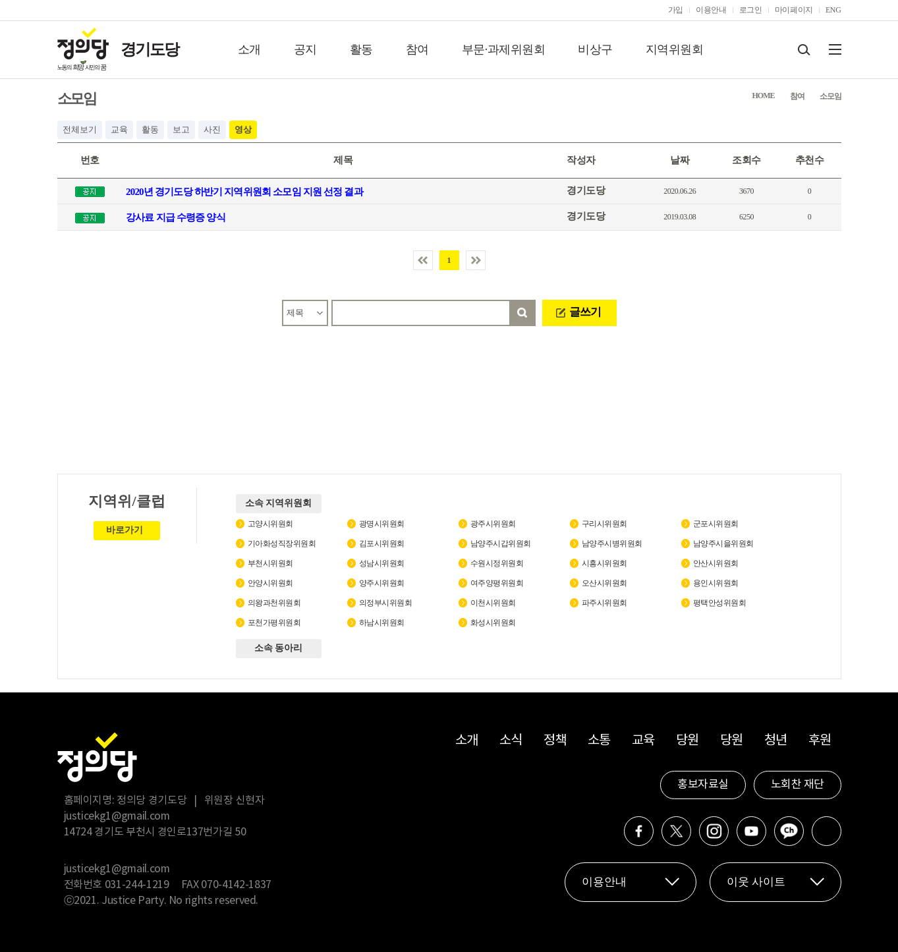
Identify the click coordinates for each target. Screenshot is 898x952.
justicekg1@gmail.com (117, 816)
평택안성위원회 (719, 602)
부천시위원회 (270, 563)
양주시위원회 (382, 583)
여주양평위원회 (497, 583)
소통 (599, 740)
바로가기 (124, 530)
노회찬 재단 (797, 784)
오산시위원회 (604, 583)
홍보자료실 (703, 784)
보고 (181, 129)
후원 (819, 740)
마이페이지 (794, 9)
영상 (243, 129)
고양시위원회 (270, 523)
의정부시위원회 (385, 602)
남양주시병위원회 (612, 543)
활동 (361, 49)
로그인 (750, 9)
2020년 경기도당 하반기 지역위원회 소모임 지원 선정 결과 (244, 191)
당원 (687, 740)
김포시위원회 (382, 543)
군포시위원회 (716, 523)
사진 (212, 129)
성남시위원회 (382, 563)
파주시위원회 (604, 602)
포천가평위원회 (274, 622)
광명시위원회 (382, 523)
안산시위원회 (716, 563)
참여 (417, 49)
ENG (833, 9)
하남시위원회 (382, 622)
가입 (675, 9)
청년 (775, 740)
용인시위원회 (716, 583)
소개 (249, 49)
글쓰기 (585, 312)
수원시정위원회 (497, 563)
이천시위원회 (493, 602)
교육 (119, 129)
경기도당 (150, 49)
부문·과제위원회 (504, 49)
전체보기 (80, 129)
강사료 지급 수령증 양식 (175, 217)
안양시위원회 (270, 583)
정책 (555, 740)
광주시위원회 (493, 523)
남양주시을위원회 (723, 543)
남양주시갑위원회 (500, 543)
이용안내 (711, 9)
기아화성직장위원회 (282, 543)
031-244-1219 (137, 885)
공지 (305, 49)
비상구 (595, 49)
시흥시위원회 (604, 563)
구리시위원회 (604, 523)
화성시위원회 (493, 622)
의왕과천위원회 (274, 602)
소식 (510, 740)
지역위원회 (675, 49)
